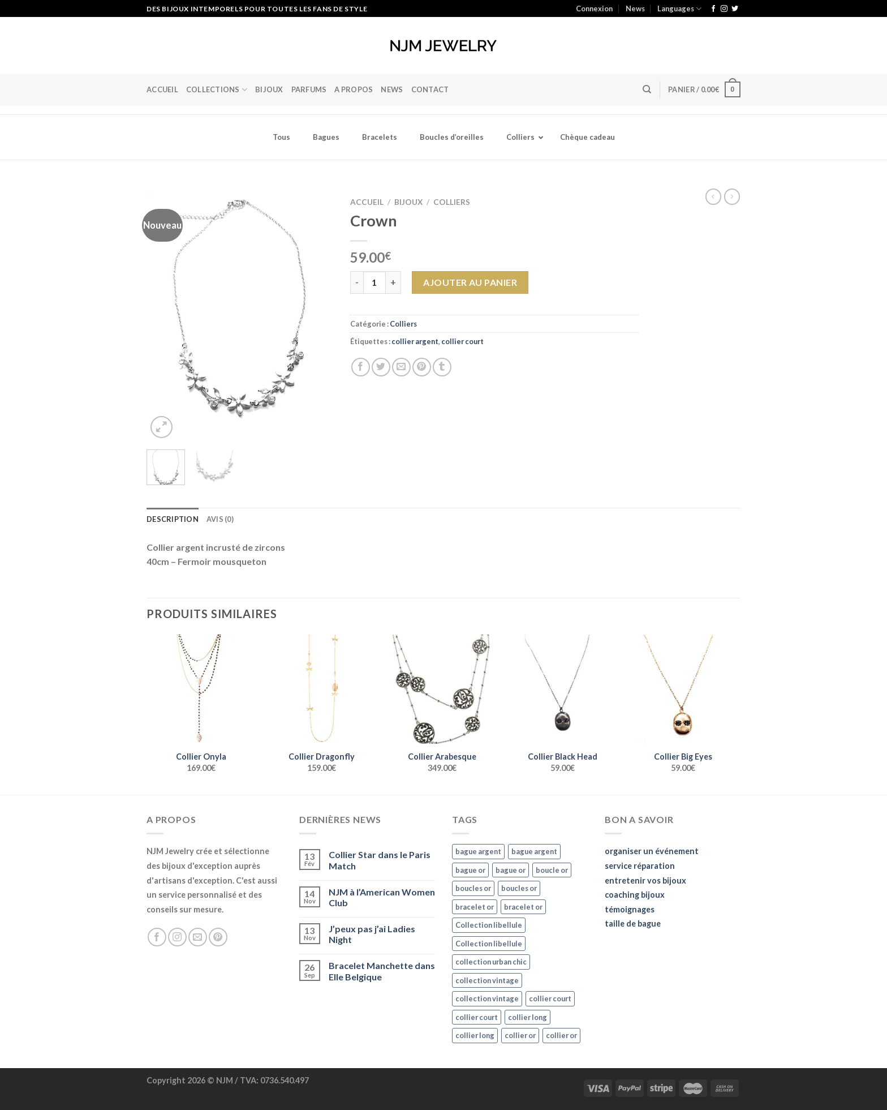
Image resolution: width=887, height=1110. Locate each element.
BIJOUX (269, 89)
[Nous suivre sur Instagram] (724, 9)
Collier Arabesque (442, 756)
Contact (430, 89)
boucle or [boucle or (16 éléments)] (552, 870)
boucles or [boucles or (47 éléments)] (473, 888)
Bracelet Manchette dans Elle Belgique (382, 971)
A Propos (353, 89)
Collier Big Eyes (683, 756)
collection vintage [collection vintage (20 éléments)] (487, 980)
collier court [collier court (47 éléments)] (550, 998)
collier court (462, 341)
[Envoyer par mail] (401, 367)
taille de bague (633, 923)
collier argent (414, 341)
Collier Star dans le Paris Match (379, 860)
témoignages (630, 909)
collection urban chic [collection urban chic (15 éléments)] (491, 961)
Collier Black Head (562, 756)
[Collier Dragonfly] (321, 689)
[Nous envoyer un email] (197, 937)
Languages (679, 8)
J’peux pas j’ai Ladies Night (372, 934)
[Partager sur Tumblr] (442, 367)
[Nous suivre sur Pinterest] (218, 937)
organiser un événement (652, 851)
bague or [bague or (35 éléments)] (470, 870)
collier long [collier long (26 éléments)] (527, 1017)
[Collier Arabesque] (442, 689)
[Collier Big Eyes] (683, 689)
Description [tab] (173, 519)
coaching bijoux (635, 894)
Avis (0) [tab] (220, 519)
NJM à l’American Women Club (382, 897)
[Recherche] (647, 89)
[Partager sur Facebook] (360, 367)
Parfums (309, 89)
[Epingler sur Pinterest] (421, 367)
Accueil (162, 89)
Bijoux (408, 202)
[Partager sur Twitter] (381, 367)
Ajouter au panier (470, 282)
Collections (216, 89)
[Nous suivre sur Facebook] (713, 9)
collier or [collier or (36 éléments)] (520, 1035)
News (635, 8)
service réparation (640, 866)
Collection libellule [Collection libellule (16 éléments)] (488, 924)
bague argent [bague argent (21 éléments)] (478, 851)
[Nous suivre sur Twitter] (734, 9)
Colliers (451, 202)
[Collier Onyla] (201, 689)
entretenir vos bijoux (645, 880)
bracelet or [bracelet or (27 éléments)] (474, 906)
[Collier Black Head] (562, 689)
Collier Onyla (201, 756)
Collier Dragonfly (322, 756)
